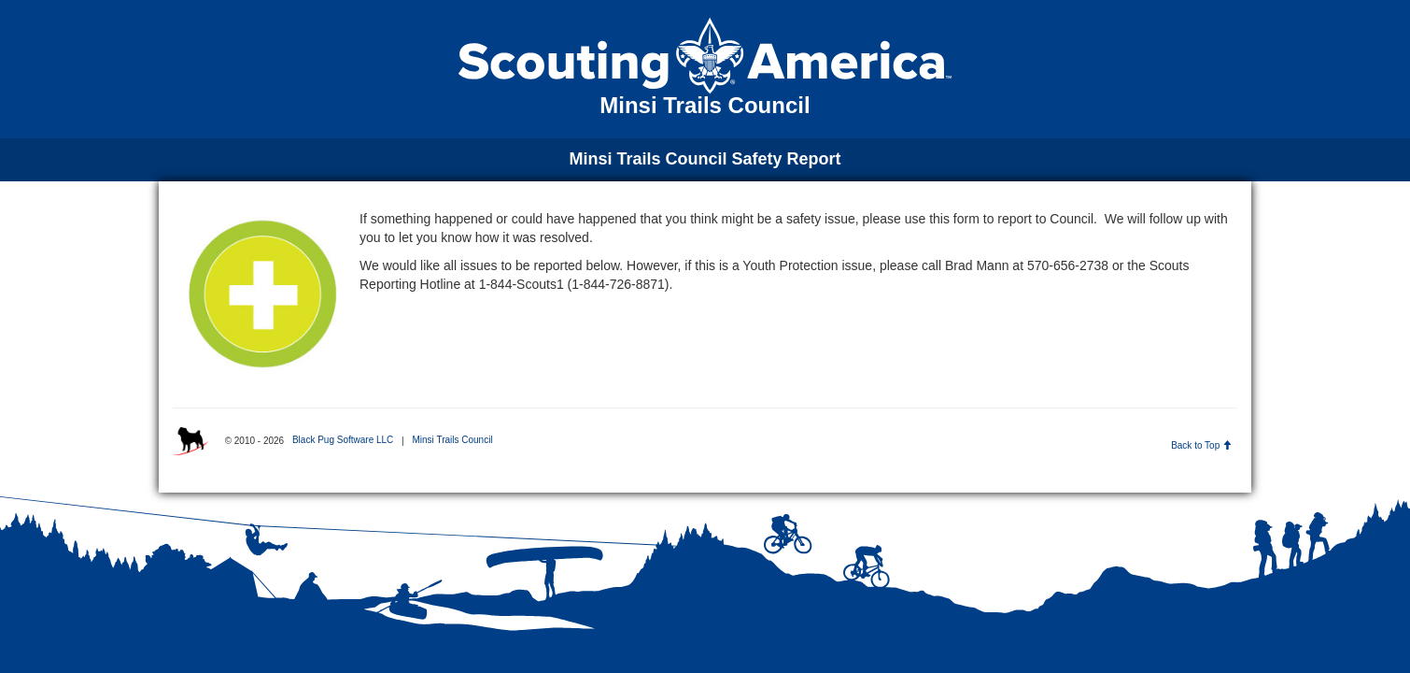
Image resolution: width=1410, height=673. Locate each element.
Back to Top (1201, 445)
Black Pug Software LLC (342, 440)
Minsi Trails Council (452, 440)
